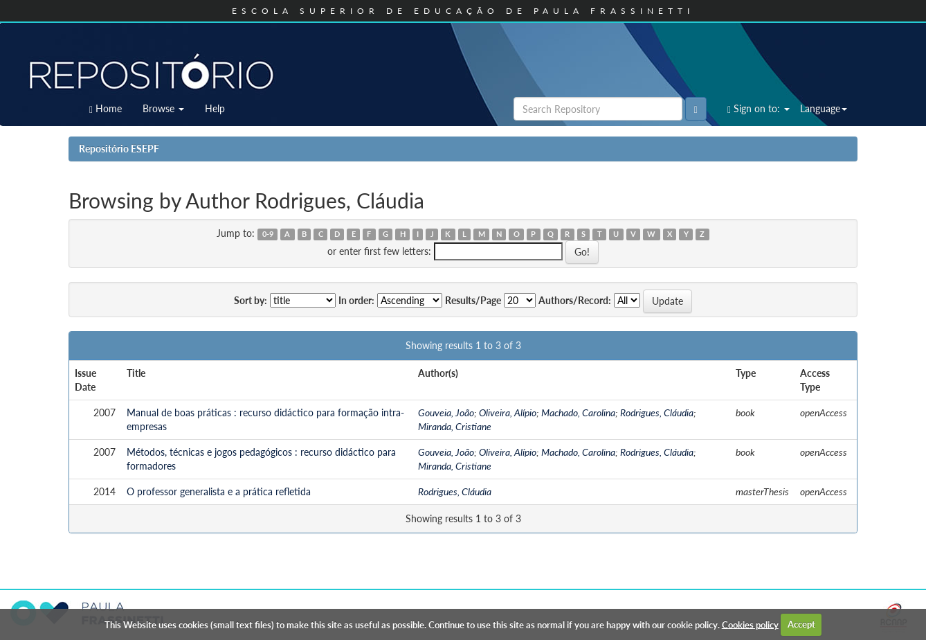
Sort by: (250, 300)
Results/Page (473, 300)
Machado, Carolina (578, 412)
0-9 (267, 234)
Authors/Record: (574, 300)
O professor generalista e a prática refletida (219, 491)
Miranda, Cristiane (454, 426)
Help (215, 108)
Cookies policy (750, 624)
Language (823, 108)
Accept (801, 624)
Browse (163, 108)
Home (105, 109)
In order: (356, 300)
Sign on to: (758, 109)
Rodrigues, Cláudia (656, 412)
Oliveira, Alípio (507, 412)
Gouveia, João (446, 412)
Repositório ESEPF (119, 148)
